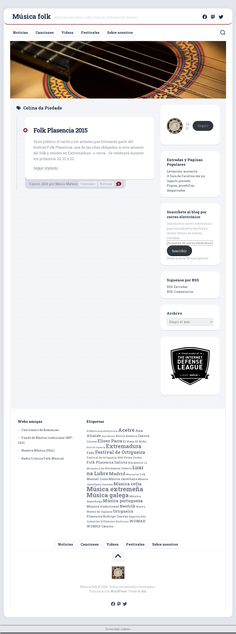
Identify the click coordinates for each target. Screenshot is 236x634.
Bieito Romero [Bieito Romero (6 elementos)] (126, 438)
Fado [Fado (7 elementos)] (90, 454)
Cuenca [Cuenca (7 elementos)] (143, 437)
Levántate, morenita (182, 173)
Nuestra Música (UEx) (38, 452)
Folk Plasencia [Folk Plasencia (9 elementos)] (100, 463)
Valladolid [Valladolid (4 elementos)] (93, 523)
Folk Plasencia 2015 (63, 131)
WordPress (118, 593)
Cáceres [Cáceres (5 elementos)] (92, 443)
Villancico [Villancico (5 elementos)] (107, 523)
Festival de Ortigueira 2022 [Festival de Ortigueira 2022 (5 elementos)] (105, 459)
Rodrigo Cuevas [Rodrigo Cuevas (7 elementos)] (115, 518)
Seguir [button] (202, 127)
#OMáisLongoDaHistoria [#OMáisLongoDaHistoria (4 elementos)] (102, 432)
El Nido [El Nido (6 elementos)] (140, 443)
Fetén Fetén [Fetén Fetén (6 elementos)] (133, 459)
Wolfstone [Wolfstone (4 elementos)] (122, 523)
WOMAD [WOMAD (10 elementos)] (137, 522)
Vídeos (67, 34)
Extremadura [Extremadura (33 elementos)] (123, 447)
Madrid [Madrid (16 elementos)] (117, 475)
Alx (143, 593)
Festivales (90, 34)
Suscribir (179, 252)
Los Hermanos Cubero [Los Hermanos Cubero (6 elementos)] (115, 470)
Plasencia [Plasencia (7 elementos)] (94, 518)
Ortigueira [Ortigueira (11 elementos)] (123, 512)
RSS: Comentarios (180, 293)
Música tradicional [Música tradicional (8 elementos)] (103, 508)
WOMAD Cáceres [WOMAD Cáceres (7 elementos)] (100, 528)
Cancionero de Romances (40, 431)
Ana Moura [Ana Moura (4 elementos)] (108, 437)
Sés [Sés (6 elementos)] (143, 518)
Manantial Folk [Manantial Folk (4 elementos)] (135, 475)
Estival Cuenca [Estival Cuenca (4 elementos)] (96, 449)
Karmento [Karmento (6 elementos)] (135, 464)
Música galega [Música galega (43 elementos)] (108, 496)
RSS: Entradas (177, 288)
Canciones (45, 34)
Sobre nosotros (120, 34)
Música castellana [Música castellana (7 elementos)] (122, 481)
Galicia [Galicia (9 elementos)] (120, 463)
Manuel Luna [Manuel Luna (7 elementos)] (97, 481)
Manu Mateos (66, 185)
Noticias (20, 34)
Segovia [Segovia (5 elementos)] (134, 518)
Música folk (31, 17)
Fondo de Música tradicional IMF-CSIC (45, 441)
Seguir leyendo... (47, 169)
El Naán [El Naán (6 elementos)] (129, 443)
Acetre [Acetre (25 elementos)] (126, 431)
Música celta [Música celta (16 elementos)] (127, 485)
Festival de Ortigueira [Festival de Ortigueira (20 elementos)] (120, 454)
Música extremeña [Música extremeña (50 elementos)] (115, 490)
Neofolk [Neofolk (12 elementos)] (127, 507)
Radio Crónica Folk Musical (42, 460)
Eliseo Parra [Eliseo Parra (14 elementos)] (110, 442)
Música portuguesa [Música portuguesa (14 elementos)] (123, 502)
